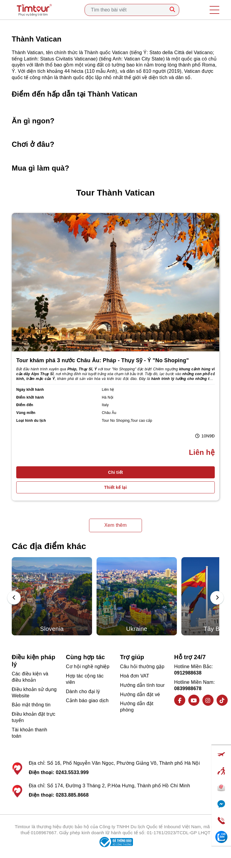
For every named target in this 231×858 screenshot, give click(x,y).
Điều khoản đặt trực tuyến (33, 717)
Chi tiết (115, 472)
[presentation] (14, 598)
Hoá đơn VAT (134, 675)
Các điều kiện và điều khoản (30, 677)
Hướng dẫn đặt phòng (136, 706)
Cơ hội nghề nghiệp (87, 666)
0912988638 (188, 672)
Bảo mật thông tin (31, 704)
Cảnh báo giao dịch (87, 700)
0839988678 (188, 688)
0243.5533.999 (72, 772)
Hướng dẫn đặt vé (140, 694)
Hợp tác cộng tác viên (84, 679)
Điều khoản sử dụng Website (34, 692)
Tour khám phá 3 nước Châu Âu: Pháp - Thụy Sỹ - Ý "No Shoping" (102, 360)
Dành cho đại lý (83, 691)
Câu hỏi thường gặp (142, 666)
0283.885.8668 (72, 795)
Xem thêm (115, 525)
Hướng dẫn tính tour (142, 685)
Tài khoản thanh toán (29, 733)
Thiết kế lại (115, 487)
